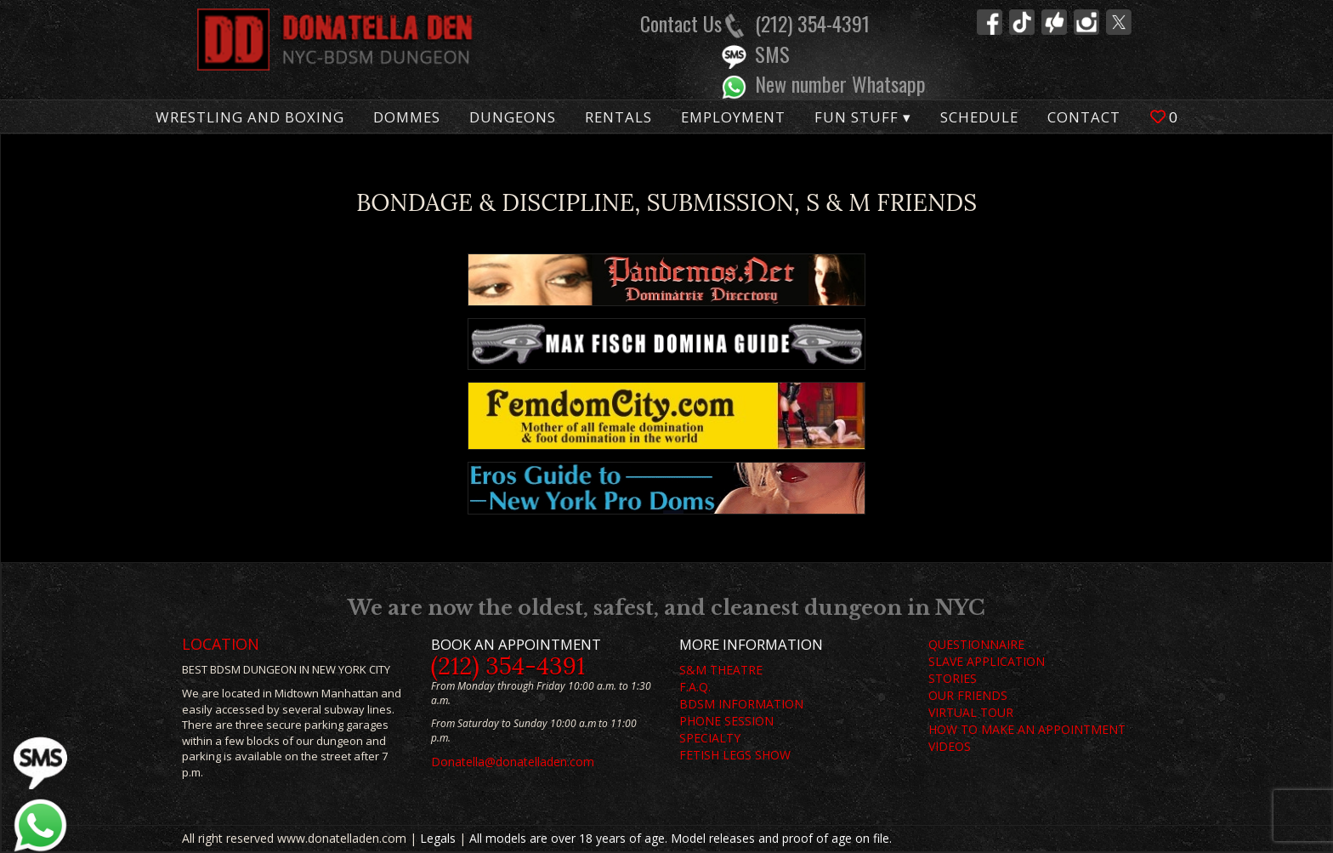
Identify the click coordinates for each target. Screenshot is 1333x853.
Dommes (406, 117)
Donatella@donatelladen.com (512, 761)
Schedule (979, 117)
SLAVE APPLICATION (986, 661)
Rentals (618, 117)
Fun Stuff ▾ (862, 117)
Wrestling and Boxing (250, 117)
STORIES (952, 678)
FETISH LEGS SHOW (735, 755)
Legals (438, 838)
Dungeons (512, 117)
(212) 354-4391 (508, 666)
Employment (733, 117)
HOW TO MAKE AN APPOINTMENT (1027, 729)
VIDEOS (949, 746)
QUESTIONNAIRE (976, 644)
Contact (1083, 117)
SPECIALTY (709, 738)
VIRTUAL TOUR (970, 712)
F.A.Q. (695, 687)
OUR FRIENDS (967, 695)
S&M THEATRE (721, 670)
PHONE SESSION (726, 721)
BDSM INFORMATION (741, 704)
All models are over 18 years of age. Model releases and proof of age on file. (680, 838)
